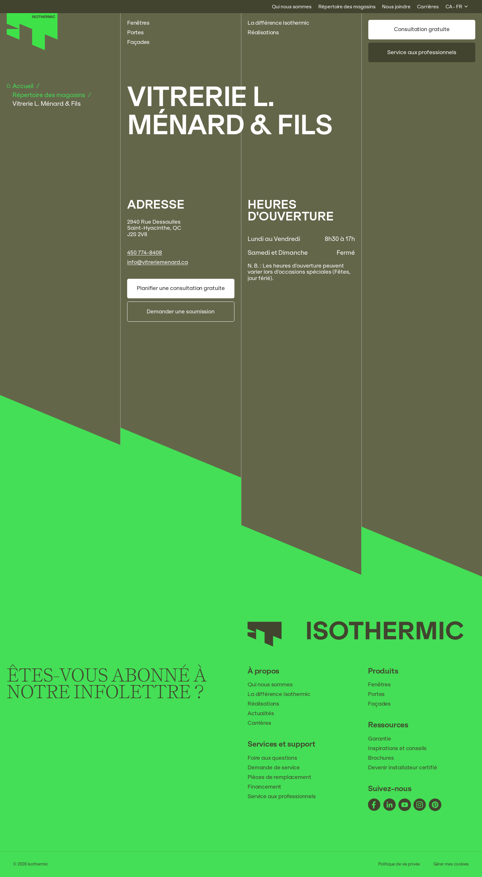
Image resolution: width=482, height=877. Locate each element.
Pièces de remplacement (284, 777)
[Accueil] (32, 48)
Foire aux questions (277, 758)
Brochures (385, 758)
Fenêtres (141, 23)
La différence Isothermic (278, 23)
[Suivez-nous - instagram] (419, 805)
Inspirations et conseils (401, 748)
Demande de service (278, 768)
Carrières (264, 723)
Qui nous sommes (274, 685)
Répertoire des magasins (49, 94)
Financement (269, 787)
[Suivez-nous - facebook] (374, 805)
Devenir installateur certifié (406, 768)
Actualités (265, 713)
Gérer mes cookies (451, 864)
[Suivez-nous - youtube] (404, 805)
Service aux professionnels (421, 52)
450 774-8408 (144, 253)
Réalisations (267, 32)
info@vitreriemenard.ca (157, 262)
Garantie (383, 739)
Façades (141, 42)
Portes (139, 32)
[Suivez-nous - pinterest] (435, 805)
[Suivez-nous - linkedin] (389, 805)
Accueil (23, 85)
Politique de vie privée (399, 864)
